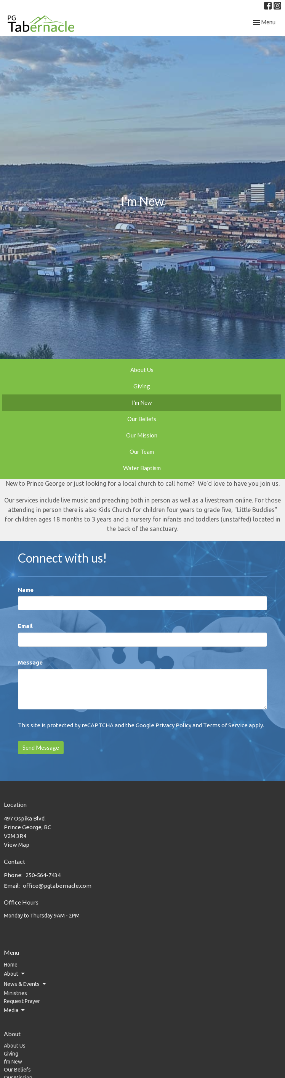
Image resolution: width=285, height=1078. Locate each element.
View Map (16, 844)
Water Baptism (142, 467)
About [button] (15, 974)
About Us (142, 369)
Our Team (142, 451)
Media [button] (15, 1010)
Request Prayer (22, 1001)
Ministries (15, 993)
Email (25, 626)
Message (30, 662)
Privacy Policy (173, 725)
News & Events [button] (25, 984)
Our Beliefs (141, 418)
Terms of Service (225, 725)
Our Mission (141, 435)
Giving (141, 386)
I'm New (142, 402)
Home (11, 965)
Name (26, 590)
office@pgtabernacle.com (57, 885)
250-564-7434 (43, 875)
